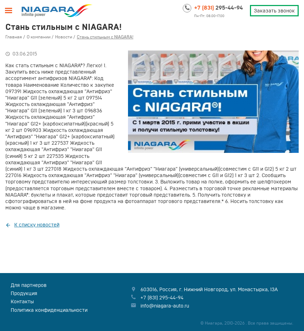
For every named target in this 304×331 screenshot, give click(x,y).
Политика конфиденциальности (49, 310)
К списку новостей (36, 225)
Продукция (24, 293)
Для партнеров (29, 285)
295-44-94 (218, 7)
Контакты (22, 301)
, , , (209, 289)
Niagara (57, 10)
